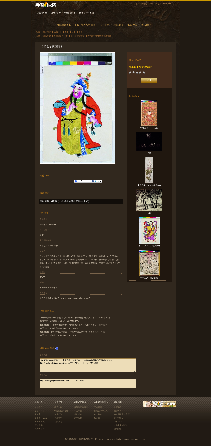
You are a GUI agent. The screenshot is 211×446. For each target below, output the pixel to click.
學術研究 (78, 414)
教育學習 (78, 411)
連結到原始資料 (48, 201)
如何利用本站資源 (122, 414)
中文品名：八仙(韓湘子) (149, 246)
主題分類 (58, 414)
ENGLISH (167, 3)
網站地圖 (118, 429)
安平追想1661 (41, 418)
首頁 (137, 4)
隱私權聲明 (119, 421)
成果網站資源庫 (81, 407)
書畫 (67, 32)
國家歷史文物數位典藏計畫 (99, 36)
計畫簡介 (118, 407)
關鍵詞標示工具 (101, 411)
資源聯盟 (146, 24)
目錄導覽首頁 (64, 24)
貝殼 (149, 153)
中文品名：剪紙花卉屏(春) (149, 185)
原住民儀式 (40, 425)
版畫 (80, 32)
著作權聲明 (119, 418)
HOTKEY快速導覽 (85, 24)
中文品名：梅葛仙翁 (149, 278)
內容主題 (104, 24)
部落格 (144, 4)
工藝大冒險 (40, 421)
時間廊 (97, 418)
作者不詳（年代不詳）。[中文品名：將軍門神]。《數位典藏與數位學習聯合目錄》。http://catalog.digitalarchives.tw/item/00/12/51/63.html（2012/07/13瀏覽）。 (88, 365)
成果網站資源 (86, 13)
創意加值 (78, 418)
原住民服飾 (40, 429)
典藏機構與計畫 (61, 36)
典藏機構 (118, 24)
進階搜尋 (132, 24)
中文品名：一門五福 (149, 128)
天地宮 (38, 414)
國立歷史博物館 (77, 36)
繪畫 (73, 32)
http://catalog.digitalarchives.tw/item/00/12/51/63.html (88, 383)
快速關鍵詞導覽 (61, 411)
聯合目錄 (58, 407)
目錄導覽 (55, 13)
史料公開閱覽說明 (122, 425)
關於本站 (118, 411)
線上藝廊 (98, 414)
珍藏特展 (41, 13)
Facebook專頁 (155, 4)
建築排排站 (40, 411)
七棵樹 (149, 213)
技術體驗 (69, 13)
